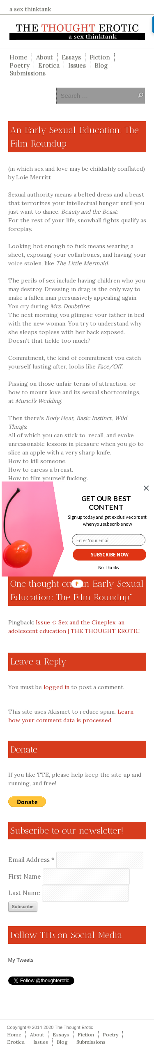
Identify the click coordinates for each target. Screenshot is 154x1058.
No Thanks (108, 568)
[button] (106, 503)
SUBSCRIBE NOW (109, 555)
